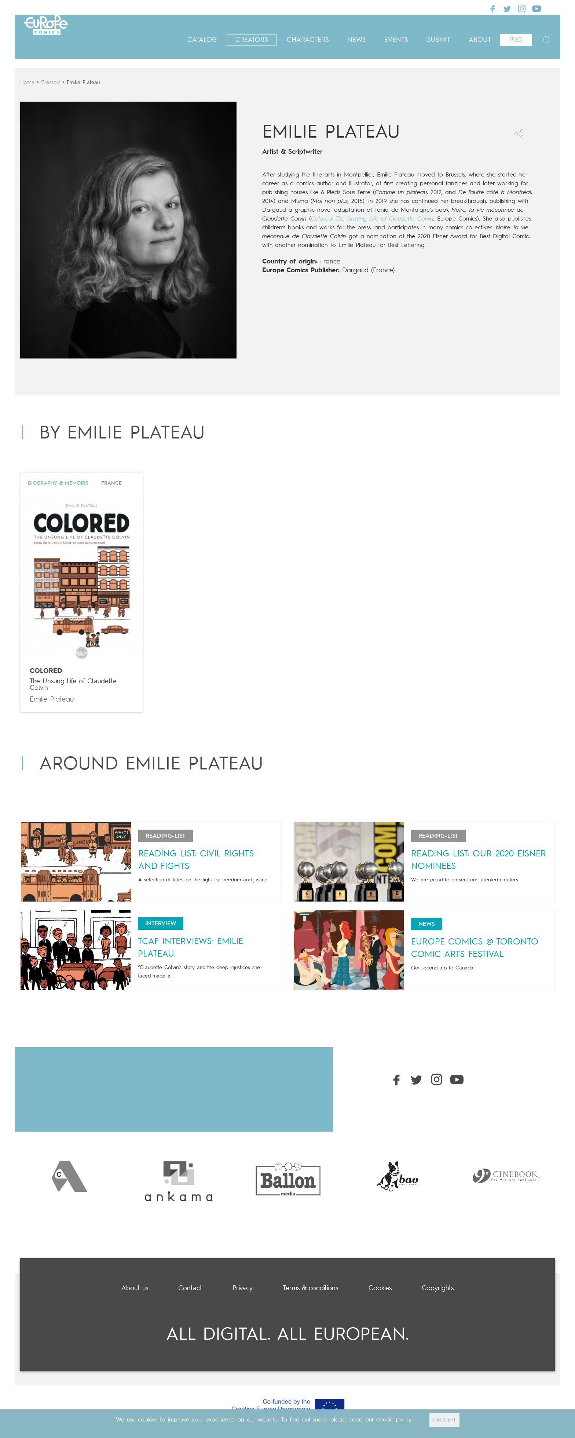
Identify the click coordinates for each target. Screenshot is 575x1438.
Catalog (202, 40)
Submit (438, 40)
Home (27, 82)
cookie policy (393, 1420)
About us (134, 1288)
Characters (308, 40)
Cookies (380, 1288)
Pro (516, 40)
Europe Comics (70, 36)
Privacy (242, 1288)
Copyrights (438, 1288)
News (356, 40)
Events (396, 40)
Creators (251, 40)
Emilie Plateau (52, 699)
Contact (190, 1288)
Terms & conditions (310, 1288)
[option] (69, 1176)
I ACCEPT (444, 1420)
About (480, 40)
